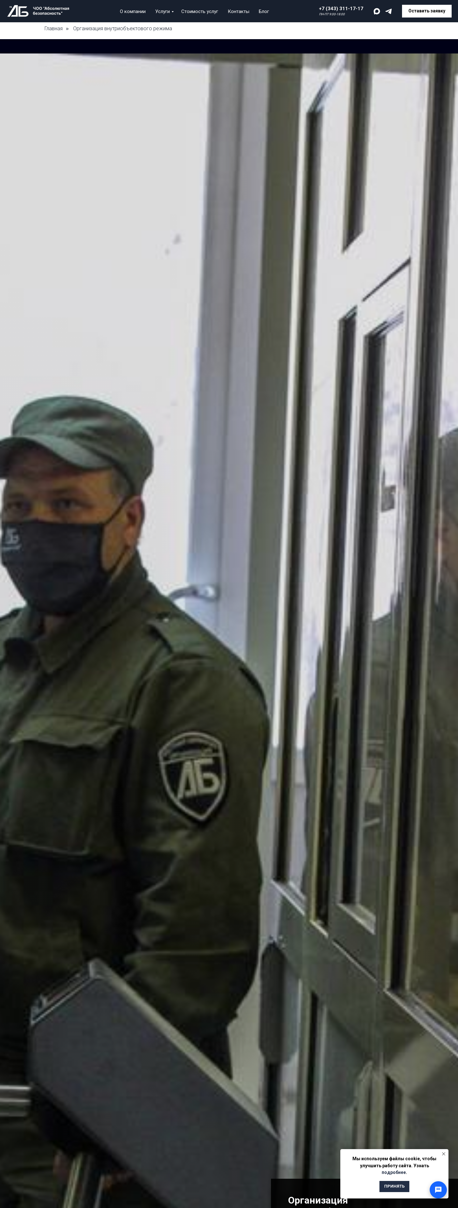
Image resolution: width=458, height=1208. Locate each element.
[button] (427, 11)
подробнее (394, 1172)
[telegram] (388, 11)
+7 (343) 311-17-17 (341, 8)
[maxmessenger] (377, 11)
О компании (133, 11)
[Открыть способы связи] (438, 1189)
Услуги (162, 11)
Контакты (238, 11)
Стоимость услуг (199, 11)
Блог (264, 11)
